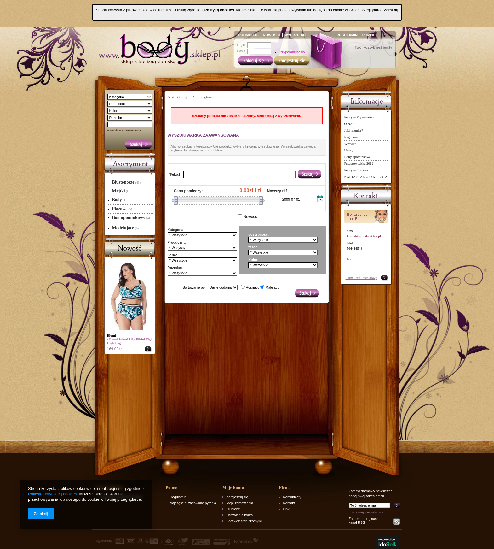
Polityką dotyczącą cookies (52, 494)
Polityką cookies (219, 10)
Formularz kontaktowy (361, 278)
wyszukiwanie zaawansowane (124, 130)
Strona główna (204, 97)
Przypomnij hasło (292, 52)
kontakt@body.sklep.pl (364, 236)
